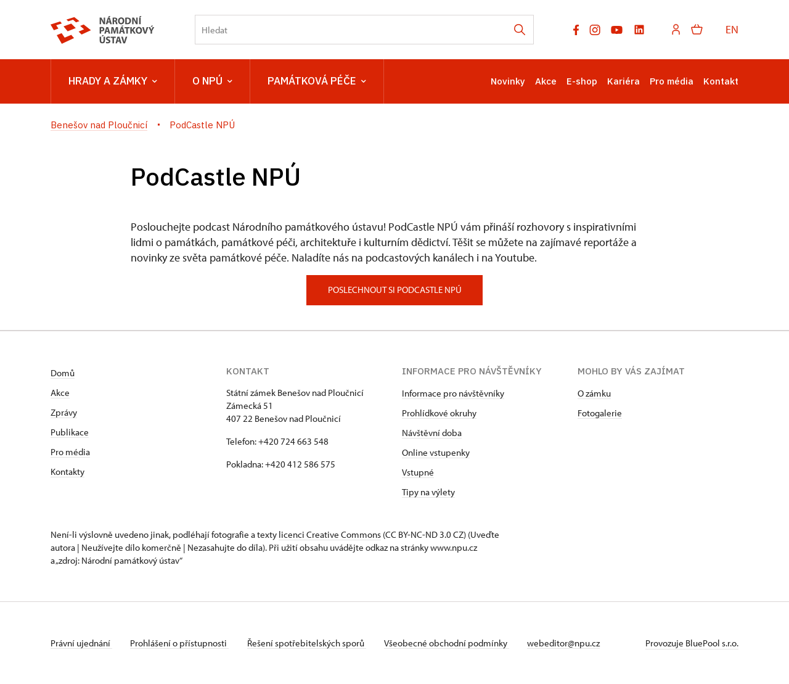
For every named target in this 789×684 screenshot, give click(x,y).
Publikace (70, 432)
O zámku (594, 393)
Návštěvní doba (432, 433)
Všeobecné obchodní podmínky (451, 643)
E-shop (581, 81)
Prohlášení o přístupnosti (181, 643)
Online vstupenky (436, 452)
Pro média (671, 81)
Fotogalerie (600, 413)
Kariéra (623, 81)
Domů (63, 373)
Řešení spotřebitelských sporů (309, 643)
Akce (546, 81)
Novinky (508, 81)
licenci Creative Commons (330, 534)
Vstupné (418, 472)
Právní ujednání (81, 643)
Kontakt (720, 81)
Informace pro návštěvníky (453, 393)
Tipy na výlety (428, 492)
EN (732, 29)
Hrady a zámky (112, 81)
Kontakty (67, 471)
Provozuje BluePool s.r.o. (691, 643)
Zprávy (64, 412)
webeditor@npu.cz (570, 643)
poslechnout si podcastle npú (395, 289)
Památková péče (317, 81)
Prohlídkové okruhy (439, 413)
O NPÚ (212, 81)
